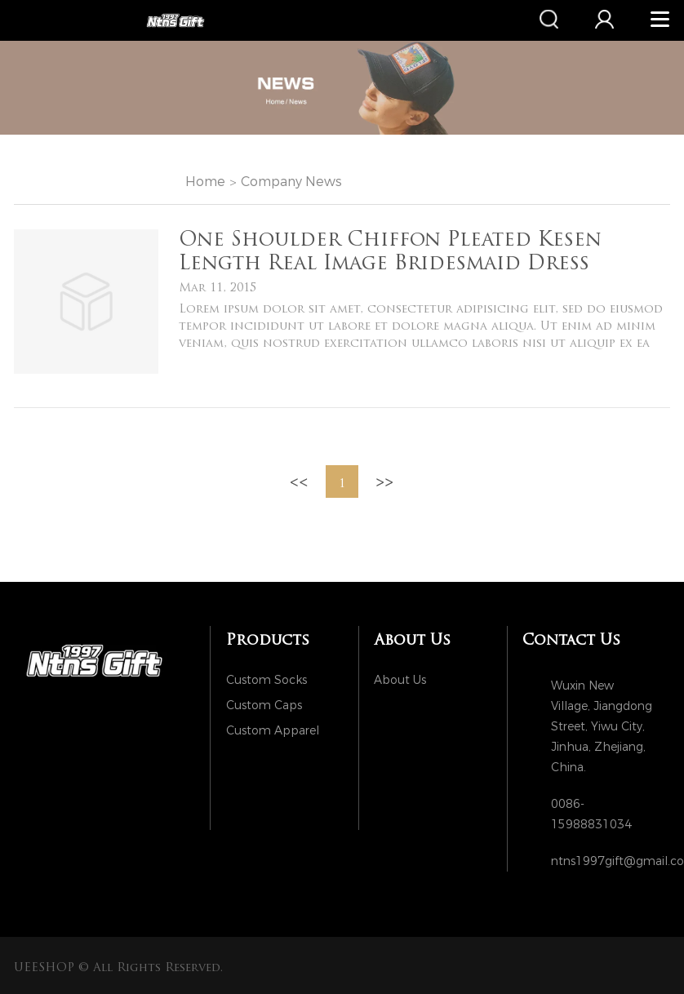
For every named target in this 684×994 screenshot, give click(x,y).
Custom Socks (266, 680)
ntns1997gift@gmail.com (603, 861)
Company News (291, 181)
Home (205, 181)
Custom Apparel (272, 731)
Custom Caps (264, 705)
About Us (400, 680)
